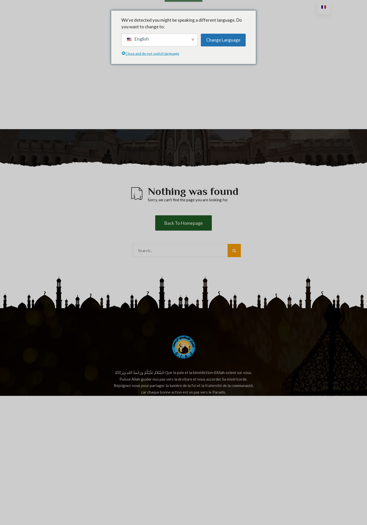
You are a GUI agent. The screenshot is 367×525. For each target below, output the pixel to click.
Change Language (223, 40)
